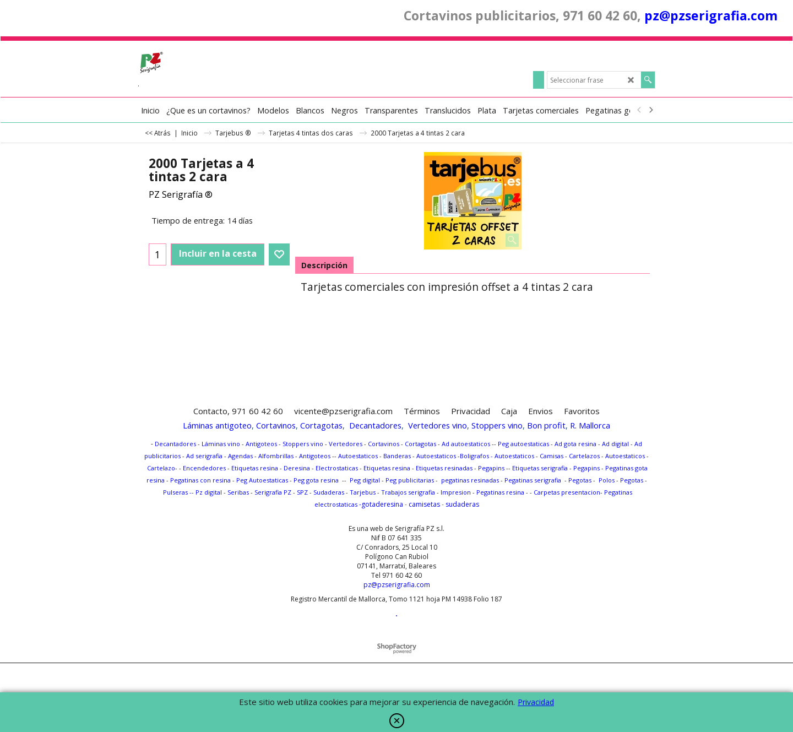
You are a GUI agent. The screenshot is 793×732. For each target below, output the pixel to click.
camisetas (424, 504)
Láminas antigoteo (217, 425)
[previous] (639, 110)
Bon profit (546, 425)
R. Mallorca (590, 425)
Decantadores (375, 425)
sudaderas (462, 504)
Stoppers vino (497, 425)
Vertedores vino (437, 425)
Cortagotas (321, 425)
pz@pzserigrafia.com (711, 15)
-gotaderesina (380, 504)
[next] (650, 110)
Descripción (324, 265)
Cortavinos (276, 425)
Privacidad (536, 702)
